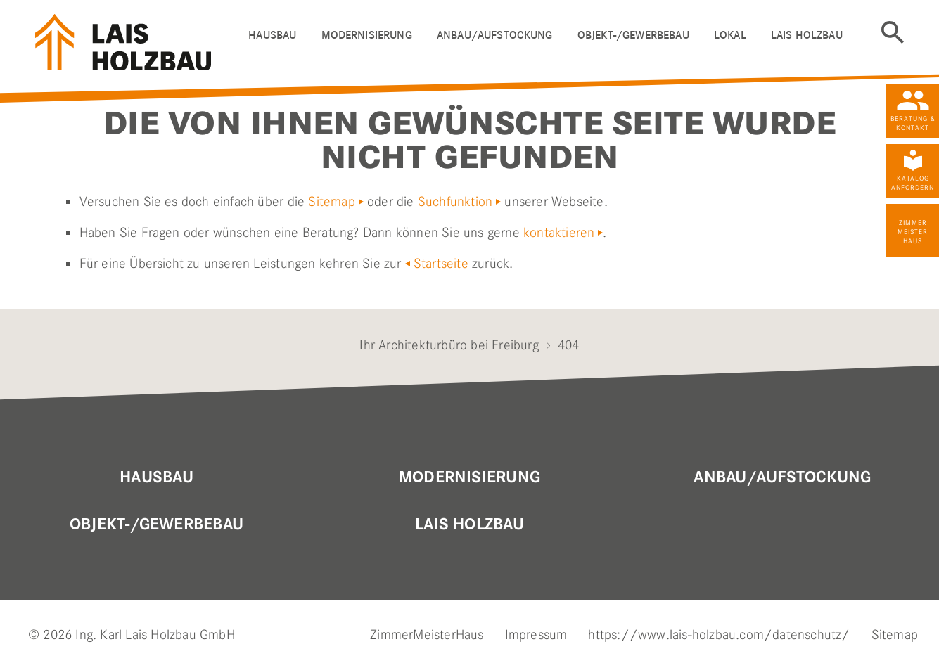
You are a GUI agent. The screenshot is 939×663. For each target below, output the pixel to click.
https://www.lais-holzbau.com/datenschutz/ (719, 634)
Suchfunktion (455, 201)
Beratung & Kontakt (912, 123)
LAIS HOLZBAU (807, 34)
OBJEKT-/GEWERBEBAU (633, 34)
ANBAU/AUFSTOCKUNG (495, 34)
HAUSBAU (272, 34)
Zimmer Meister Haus (913, 232)
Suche (892, 32)
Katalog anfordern (912, 182)
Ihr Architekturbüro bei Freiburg (448, 345)
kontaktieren (558, 232)
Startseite (441, 263)
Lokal (730, 34)
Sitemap (331, 201)
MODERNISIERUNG (469, 477)
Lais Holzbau (469, 524)
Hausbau (156, 477)
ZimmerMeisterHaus (426, 634)
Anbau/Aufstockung (782, 477)
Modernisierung (366, 34)
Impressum (536, 634)
